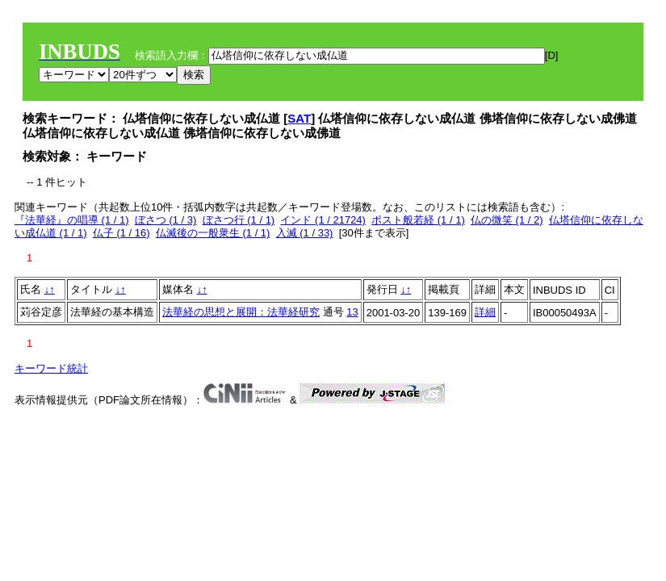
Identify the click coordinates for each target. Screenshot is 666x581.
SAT (299, 118)
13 (352, 312)
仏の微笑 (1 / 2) (507, 220)
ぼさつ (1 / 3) (166, 220)
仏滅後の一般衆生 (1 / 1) (213, 233)
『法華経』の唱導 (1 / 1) (72, 220)
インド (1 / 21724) (323, 220)
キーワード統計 (51, 368)
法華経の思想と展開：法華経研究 (241, 312)
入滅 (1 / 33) (304, 233)
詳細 (485, 312)
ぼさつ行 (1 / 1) (239, 220)
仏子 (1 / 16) (121, 233)
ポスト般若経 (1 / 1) (418, 220)
